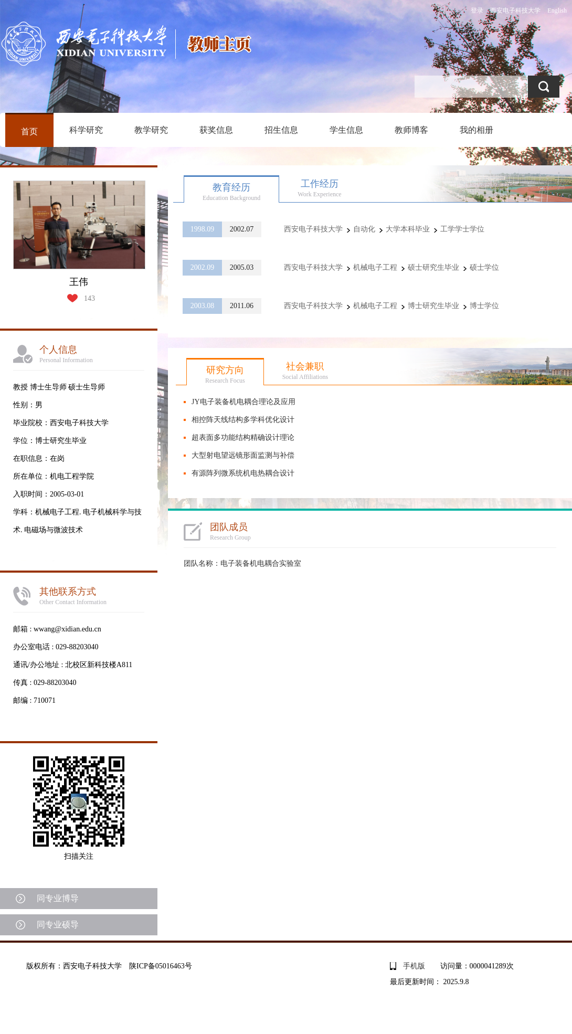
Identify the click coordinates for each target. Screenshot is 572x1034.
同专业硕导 (58, 924)
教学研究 (151, 129)
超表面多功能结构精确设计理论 (243, 437)
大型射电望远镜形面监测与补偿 (243, 455)
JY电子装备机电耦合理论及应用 (243, 402)
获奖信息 (216, 129)
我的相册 (476, 129)
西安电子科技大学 (515, 10)
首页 (29, 131)
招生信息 (281, 129)
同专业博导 (58, 898)
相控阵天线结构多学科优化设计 (243, 420)
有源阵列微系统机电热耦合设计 (243, 473)
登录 (477, 10)
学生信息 (346, 129)
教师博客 (411, 129)
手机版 (414, 966)
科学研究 (86, 129)
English (557, 10)
